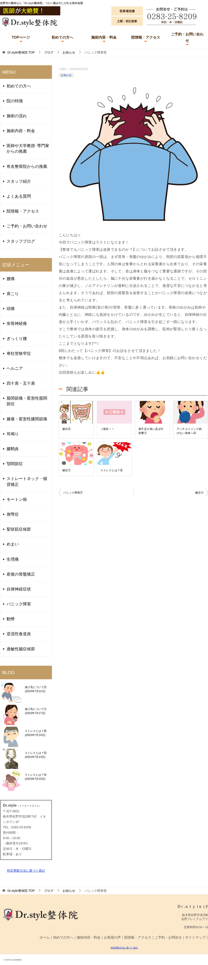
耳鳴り (13, 434)
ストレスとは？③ (111, 470)
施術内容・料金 (104, 37)
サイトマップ (195, 937)
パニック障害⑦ (73, 492)
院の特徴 (15, 101)
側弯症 (13, 514)
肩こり (13, 293)
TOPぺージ (21, 37)
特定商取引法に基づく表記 (26, 870)
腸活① (66, 470)
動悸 (11, 619)
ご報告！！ (107, 429)
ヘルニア (15, 368)
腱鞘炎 (13, 449)
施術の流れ (17, 116)
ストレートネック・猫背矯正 (27, 481)
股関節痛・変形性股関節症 (27, 401)
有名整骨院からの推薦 (27, 166)
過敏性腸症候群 (21, 649)
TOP (21, 52)
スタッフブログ (21, 241)
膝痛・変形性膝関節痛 (27, 419)
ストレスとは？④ (36, 776)
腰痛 (11, 278)
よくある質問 (19, 196)
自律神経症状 (19, 589)
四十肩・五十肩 (21, 383)
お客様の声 (112, 937)
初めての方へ (62, 37)
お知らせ (66, 75)
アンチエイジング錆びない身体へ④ (189, 431)
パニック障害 (19, 604)
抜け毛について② (36, 689)
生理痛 (13, 559)
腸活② (66, 429)
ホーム (45, 937)
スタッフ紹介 (19, 181)
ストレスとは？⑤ (36, 755)
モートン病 (17, 499)
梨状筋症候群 (19, 529)
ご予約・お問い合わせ (187, 37)
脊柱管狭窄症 (19, 353)
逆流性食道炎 (19, 634)
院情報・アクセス (145, 37)
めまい (13, 544)
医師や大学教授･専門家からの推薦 (28, 148)
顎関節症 (15, 463)
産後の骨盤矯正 (21, 574)
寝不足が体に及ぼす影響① (151, 431)
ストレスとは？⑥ (36, 733)
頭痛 (11, 308)
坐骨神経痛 (17, 323)
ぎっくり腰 (17, 338)
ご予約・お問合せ (168, 937)
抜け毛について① (36, 711)
